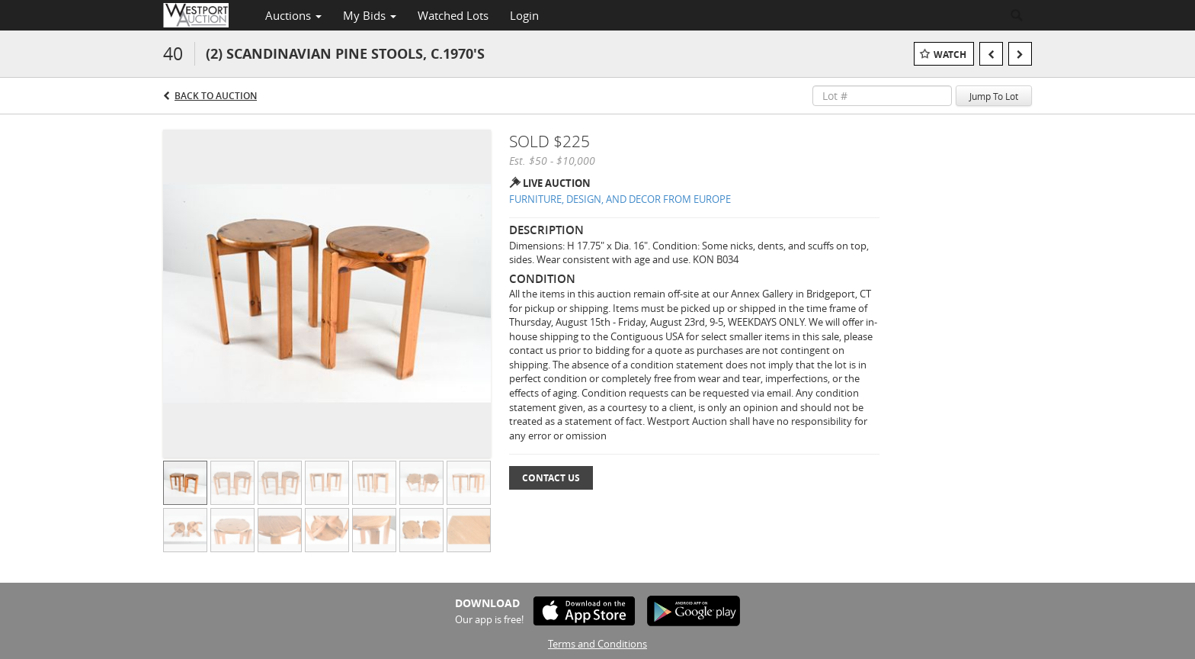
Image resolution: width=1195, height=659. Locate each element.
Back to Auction (216, 95)
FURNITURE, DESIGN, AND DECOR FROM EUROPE (620, 199)
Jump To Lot (993, 96)
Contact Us (551, 477)
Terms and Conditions (597, 644)
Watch (950, 54)
